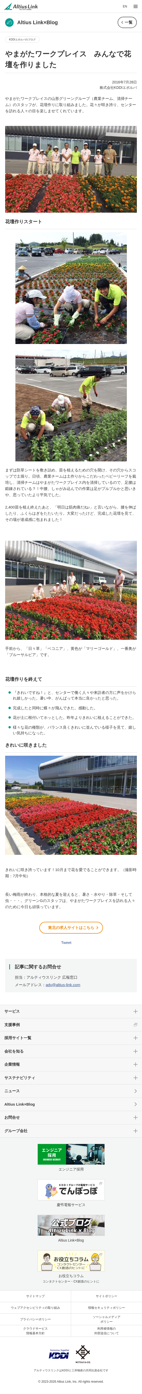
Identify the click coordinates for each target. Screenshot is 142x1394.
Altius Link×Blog (19, 1104)
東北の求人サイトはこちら (71, 927)
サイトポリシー (106, 1296)
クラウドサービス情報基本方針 (35, 1331)
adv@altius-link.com (63, 985)
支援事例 (12, 1024)
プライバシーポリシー (35, 1319)
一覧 (128, 22)
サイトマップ (35, 1296)
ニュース (12, 1091)
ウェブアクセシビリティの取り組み (35, 1308)
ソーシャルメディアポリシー (106, 1319)
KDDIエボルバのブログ (22, 39)
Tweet (66, 942)
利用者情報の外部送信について (106, 1331)
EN (125, 6)
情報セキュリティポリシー (106, 1308)
